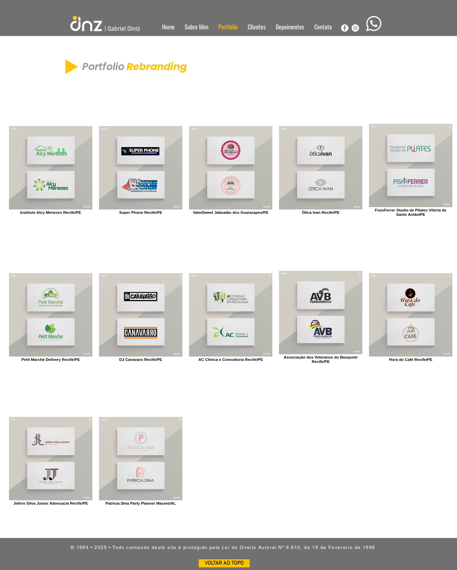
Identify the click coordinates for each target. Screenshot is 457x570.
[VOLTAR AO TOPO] (224, 563)
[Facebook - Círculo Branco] (344, 28)
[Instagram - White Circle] (355, 28)
